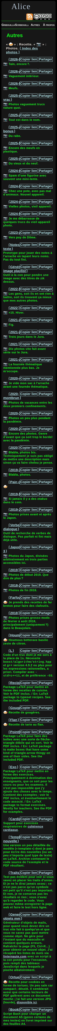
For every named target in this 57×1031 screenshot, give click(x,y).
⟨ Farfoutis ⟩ (17, 597)
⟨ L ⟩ (11, 651)
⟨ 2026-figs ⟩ (17, 83)
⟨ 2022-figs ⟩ (17, 289)
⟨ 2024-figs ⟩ (17, 214)
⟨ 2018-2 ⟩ (15, 585)
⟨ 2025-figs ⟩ (17, 143)
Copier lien (28, 59)
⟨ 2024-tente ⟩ (18, 171)
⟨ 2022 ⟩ (14, 308)
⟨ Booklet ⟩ (16, 1011)
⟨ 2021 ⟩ (14, 344)
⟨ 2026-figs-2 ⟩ (19, 59)
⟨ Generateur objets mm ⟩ (15, 918)
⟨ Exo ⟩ (13, 769)
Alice (20, 6)
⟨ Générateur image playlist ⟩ (15, 269)
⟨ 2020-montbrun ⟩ (12, 396)
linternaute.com (15, 958)
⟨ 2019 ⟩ (14, 570)
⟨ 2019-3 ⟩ (15, 470)
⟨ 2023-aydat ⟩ (19, 232)
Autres (35, 24)
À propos (49, 24)
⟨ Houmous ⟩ (18, 635)
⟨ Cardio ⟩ (15, 821)
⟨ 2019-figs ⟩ (17, 494)
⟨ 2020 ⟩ (14, 447)
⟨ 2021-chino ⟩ (19, 320)
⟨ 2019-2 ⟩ (15, 509)
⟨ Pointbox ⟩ (17, 734)
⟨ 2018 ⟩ (14, 613)
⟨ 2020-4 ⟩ (15, 378)
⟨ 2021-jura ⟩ (17, 332)
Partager (45, 59)
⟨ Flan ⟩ (13, 722)
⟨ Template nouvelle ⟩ (14, 841)
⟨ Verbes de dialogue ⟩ (14, 527)
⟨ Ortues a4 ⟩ (18, 979)
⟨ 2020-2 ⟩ (15, 429)
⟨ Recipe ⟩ (15, 685)
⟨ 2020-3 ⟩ (15, 413)
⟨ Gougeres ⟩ (18, 710)
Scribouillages (22, 24)
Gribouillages (8, 24)
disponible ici (27, 1004)
